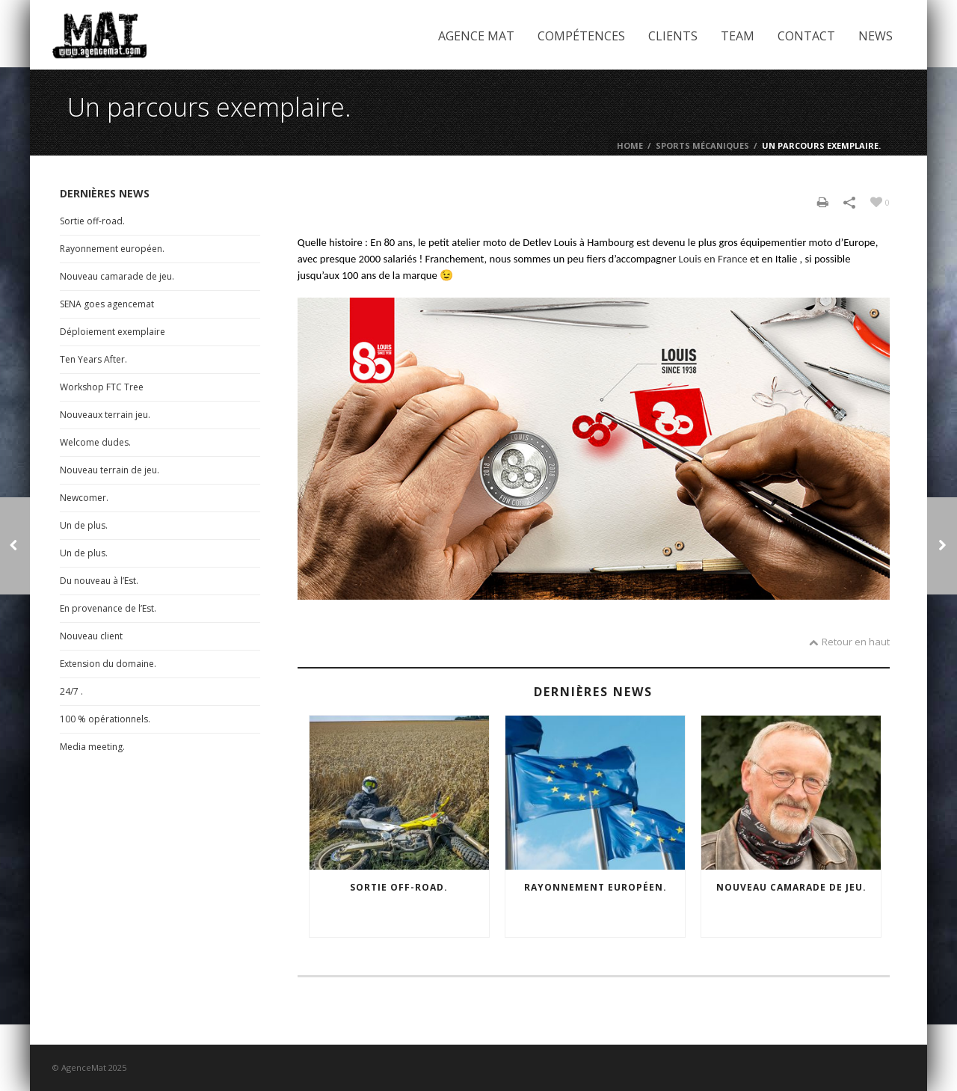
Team (737, 36)
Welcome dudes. (95, 442)
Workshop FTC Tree (102, 387)
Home (630, 145)
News (875, 36)
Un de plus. (84, 525)
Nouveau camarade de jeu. (791, 887)
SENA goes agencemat (107, 304)
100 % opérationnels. (105, 719)
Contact (806, 36)
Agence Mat (476, 36)
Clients (673, 36)
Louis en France (713, 258)
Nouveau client (91, 636)
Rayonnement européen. (595, 887)
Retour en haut (849, 641)
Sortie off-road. (399, 887)
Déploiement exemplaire (112, 331)
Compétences (581, 36)
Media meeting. (92, 746)
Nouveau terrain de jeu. (109, 470)
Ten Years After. (93, 359)
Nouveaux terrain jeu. (105, 414)
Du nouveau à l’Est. (99, 580)
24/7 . (71, 691)
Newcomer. (84, 497)
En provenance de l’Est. (108, 608)
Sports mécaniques (702, 145)
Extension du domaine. (108, 663)
